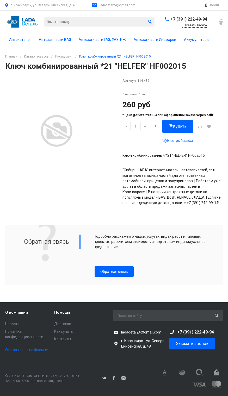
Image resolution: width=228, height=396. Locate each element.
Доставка (62, 324)
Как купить (63, 331)
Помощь (62, 312)
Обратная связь (114, 271)
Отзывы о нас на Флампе (26, 350)
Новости (12, 324)
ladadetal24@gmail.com (117, 5)
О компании (16, 312)
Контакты (62, 339)
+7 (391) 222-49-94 (188, 19)
